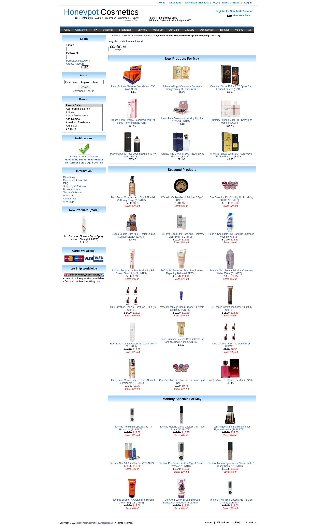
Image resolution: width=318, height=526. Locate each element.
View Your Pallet (242, 15)
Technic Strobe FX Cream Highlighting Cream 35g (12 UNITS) (133, 501)
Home (162, 2)
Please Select (83, 105)
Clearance (81, 29)
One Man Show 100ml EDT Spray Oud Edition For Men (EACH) (231, 88)
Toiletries (224, 29)
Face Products (142, 35)
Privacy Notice (71, 189)
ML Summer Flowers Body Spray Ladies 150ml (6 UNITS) (83, 236)
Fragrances (125, 29)
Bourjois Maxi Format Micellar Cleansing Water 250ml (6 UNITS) (231, 272)
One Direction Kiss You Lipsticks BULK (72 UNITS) (133, 308)
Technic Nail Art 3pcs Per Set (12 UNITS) (132, 463)
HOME (66, 29)
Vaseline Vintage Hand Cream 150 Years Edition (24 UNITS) (182, 308)
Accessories (207, 29)
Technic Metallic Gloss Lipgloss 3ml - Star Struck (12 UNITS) (182, 428)
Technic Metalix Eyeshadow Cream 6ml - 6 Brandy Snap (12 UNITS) (231, 465)
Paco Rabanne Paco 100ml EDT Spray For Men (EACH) (133, 155)
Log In (248, 2)
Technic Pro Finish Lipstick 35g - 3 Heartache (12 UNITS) (133, 428)
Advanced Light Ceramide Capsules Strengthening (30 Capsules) (182, 88)
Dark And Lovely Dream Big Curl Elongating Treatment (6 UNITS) (181, 501)
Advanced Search (83, 90)
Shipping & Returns (74, 186)
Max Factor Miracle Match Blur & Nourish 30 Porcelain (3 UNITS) (133, 381)
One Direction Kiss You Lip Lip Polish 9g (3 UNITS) (182, 381)
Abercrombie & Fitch (83, 109)
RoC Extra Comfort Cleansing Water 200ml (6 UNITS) (133, 345)
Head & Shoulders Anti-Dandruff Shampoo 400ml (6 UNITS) (231, 235)
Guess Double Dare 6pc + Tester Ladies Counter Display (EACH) (133, 235)
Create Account (75, 63)
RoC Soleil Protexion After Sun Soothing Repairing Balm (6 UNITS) (182, 272)
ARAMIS (83, 129)
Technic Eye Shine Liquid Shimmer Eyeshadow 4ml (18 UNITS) (231, 428)
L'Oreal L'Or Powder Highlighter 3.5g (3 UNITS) (182, 199)
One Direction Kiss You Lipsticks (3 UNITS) (231, 345)
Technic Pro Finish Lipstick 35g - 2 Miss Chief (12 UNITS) (231, 501)
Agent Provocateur (83, 115)
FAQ (215, 2)
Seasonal (108, 29)
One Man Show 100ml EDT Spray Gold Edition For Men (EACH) (231, 155)
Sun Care (174, 29)
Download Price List (197, 2)
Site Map (68, 201)
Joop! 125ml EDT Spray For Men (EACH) (230, 380)
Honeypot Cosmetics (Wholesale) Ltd (95, 523)
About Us (68, 195)
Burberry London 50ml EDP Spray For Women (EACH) (231, 121)
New (94, 29)
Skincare (142, 29)
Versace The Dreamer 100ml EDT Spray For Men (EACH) (182, 155)
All (249, 29)
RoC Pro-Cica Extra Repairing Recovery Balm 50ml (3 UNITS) (182, 235)
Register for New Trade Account (234, 11)
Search (83, 75)
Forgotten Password (78, 60)
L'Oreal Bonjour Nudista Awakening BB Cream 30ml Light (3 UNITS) (133, 272)
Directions (175, 2)
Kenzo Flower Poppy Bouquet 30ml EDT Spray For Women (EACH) (133, 121)
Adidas (83, 112)
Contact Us (69, 198)
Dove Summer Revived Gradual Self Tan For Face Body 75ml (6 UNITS (182, 340)
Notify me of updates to (84, 158)
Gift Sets (189, 29)
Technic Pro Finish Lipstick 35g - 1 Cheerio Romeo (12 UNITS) (182, 465)
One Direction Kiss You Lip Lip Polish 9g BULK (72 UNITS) (231, 199)
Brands (83, 99)
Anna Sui (83, 126)
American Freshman (83, 122)
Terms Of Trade (230, 2)
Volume (239, 29)
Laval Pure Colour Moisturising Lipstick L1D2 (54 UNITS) (182, 120)
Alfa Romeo (83, 119)
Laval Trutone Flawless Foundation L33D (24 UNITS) (133, 88)
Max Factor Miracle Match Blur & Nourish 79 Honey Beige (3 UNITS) (133, 199)
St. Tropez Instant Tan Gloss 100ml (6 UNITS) (231, 308)
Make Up (158, 29)
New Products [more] (84, 210)
